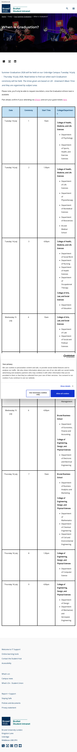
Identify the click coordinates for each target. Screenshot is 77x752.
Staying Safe (7, 698)
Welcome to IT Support (11, 649)
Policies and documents (11, 703)
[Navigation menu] (73, 8)
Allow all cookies (62, 393)
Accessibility (6, 663)
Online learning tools (10, 654)
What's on (6, 674)
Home (4, 17)
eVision (38, 100)
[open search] (67, 8)
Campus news (7, 678)
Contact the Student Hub (12, 658)
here (65, 100)
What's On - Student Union (12, 683)
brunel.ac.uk (6, 2)
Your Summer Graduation (23, 17)
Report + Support (9, 694)
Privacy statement (9, 707)
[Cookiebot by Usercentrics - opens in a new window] (65, 356)
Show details (65, 386)
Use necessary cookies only (38, 393)
